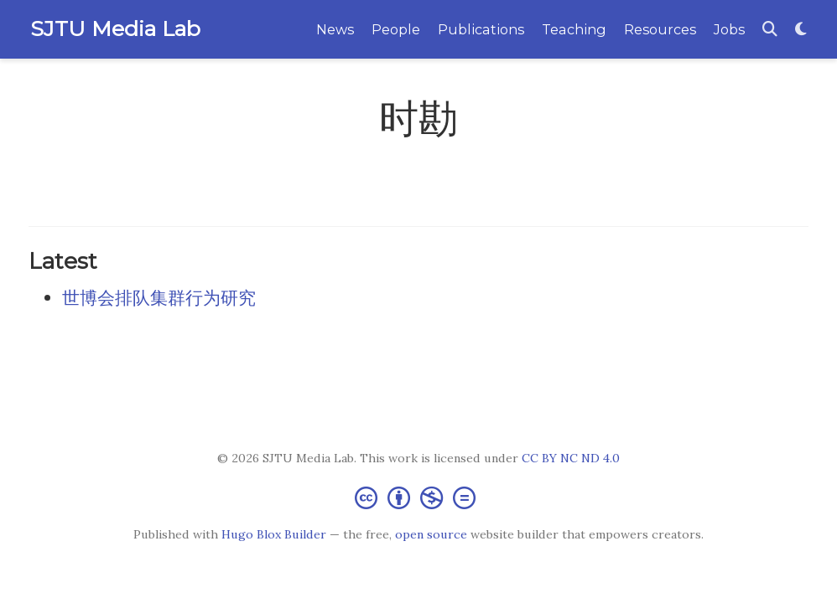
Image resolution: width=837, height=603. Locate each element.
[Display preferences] (801, 29)
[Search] (769, 29)
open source (431, 534)
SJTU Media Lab (115, 28)
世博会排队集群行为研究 (159, 297)
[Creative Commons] (418, 497)
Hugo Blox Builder (273, 534)
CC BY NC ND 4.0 (571, 458)
